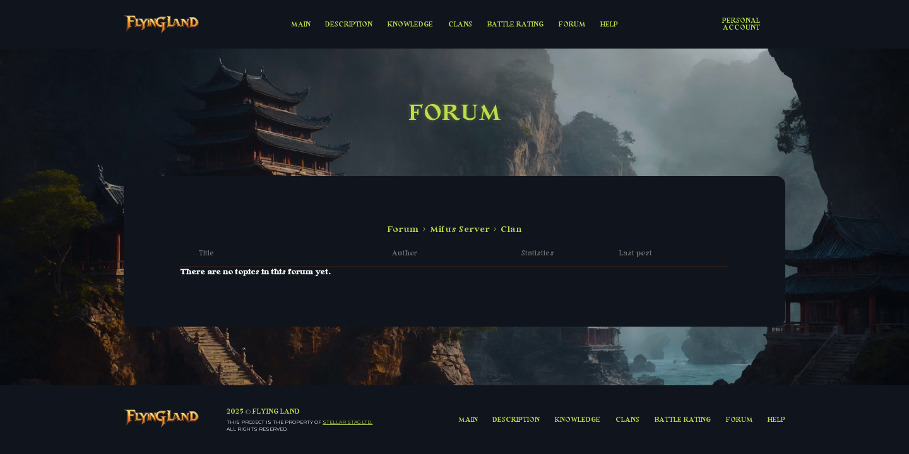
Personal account (741, 23)
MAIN (301, 24)
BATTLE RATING (515, 24)
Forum (403, 229)
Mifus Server (460, 229)
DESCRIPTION (348, 24)
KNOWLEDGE (410, 24)
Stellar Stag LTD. (347, 422)
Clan (511, 229)
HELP (609, 24)
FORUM (572, 24)
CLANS (460, 24)
